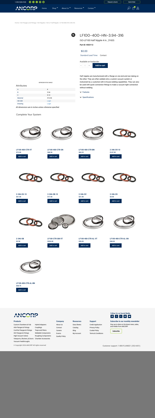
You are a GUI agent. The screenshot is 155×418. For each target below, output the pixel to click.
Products (17, 388)
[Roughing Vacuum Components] (45, 403)
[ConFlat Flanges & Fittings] (24, 397)
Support (93, 388)
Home (17, 23)
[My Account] (137, 8)
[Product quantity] (85, 65)
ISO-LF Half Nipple (52, 23)
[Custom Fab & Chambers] (24, 391)
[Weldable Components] (45, 400)
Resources (77, 388)
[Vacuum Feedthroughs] (24, 408)
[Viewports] (24, 405)
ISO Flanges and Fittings (28, 23)
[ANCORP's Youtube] (129, 383)
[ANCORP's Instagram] (116, 383)
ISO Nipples (41, 23)
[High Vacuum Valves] (24, 403)
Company (60, 388)
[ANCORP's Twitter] (120, 383)
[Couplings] (45, 394)
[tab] (109, 136)
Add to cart (100, 65)
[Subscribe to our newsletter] (116, 398)
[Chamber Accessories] (45, 405)
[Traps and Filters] (45, 397)
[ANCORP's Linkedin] (112, 383)
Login (49, 111)
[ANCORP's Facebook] (125, 383)
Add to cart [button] (22, 223)
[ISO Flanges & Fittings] (24, 400)
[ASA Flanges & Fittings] (24, 394)
